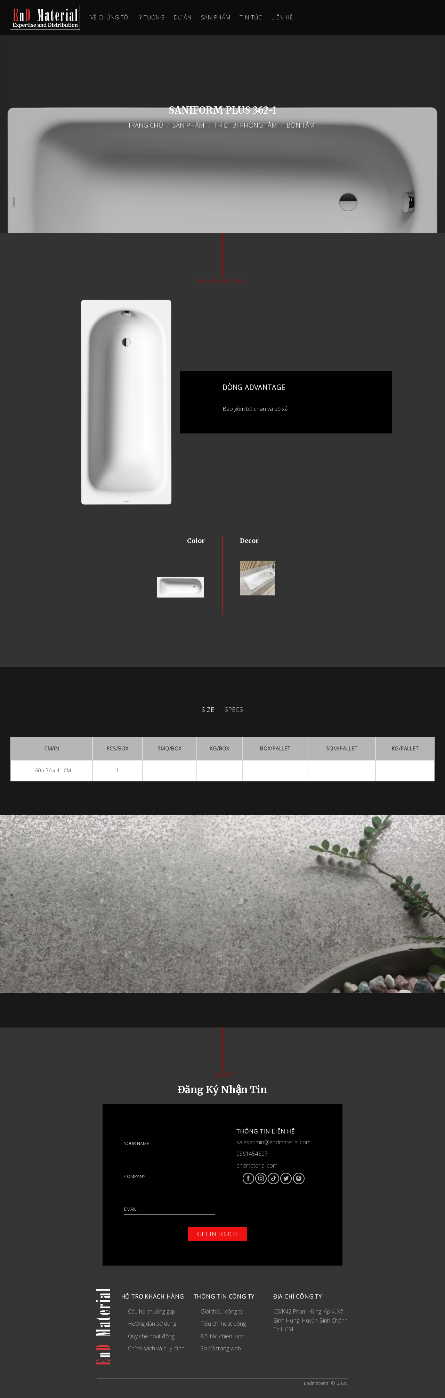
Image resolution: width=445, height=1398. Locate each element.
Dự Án (182, 17)
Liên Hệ (282, 17)
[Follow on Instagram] (261, 1178)
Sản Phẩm (188, 125)
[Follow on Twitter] (286, 1178)
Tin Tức (251, 17)
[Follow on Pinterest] (299, 1178)
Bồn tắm (301, 125)
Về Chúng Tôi (110, 17)
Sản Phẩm (216, 17)
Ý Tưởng (151, 17)
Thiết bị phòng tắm (245, 125)
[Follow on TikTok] (273, 1178)
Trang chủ (145, 125)
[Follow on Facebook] (248, 1178)
